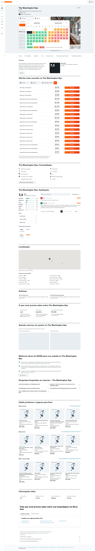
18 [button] (33, 38)
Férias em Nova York (63, 521)
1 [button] (45, 29)
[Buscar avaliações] (56, 194)
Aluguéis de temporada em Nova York (47, 522)
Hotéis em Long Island (61, 547)
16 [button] (28, 38)
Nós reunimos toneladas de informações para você (50, 539)
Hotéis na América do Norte (32, 547)
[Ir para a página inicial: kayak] (8, 2)
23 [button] (28, 41)
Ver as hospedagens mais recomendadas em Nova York (70, 458)
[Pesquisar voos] (2, 5)
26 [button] (36, 41)
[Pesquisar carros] (2, 10)
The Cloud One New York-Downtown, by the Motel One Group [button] (57, 421)
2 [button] (58, 29)
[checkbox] (25, 230)
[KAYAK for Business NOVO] (2, 24)
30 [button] (28, 44)
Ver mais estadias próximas (75, 405)
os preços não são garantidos (44, 533)
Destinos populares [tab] (35, 513)
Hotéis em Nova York (25, 522)
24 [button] (31, 41)
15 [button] (45, 35)
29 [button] (45, 41)
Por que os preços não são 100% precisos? (50, 541)
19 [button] (36, 38)
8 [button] (45, 32)
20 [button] (39, 38)
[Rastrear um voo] (2, 19)
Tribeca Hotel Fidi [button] (38, 447)
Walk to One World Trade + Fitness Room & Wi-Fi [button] (26, 448)
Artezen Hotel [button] (37, 473)
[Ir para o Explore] (2, 16)
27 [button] (39, 41)
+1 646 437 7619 (22, 12)
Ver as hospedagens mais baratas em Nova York (71, 431)
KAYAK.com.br (21, 547)
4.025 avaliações (27, 14)
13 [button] (39, 35)
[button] (2, 2)
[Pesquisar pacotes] (2, 13)
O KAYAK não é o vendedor (50, 536)
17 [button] (61, 35)
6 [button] (39, 32)
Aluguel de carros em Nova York (46, 521)
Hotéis (26, 547)
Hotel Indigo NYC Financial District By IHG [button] (72, 474)
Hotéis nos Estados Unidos (43, 547)
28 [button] (42, 41)
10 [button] (31, 35)
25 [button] (33, 41)
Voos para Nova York (25, 521)
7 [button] (42, 32)
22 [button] (45, 38)
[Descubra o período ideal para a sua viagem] (2, 21)
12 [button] (36, 35)
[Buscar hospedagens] (2, 8)
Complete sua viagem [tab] (25, 513)
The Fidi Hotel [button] (68, 446)
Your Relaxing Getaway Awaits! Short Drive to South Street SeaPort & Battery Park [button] (26, 474)
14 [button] (42, 35)
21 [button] (42, 38)
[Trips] (2, 27)
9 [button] (58, 32)
